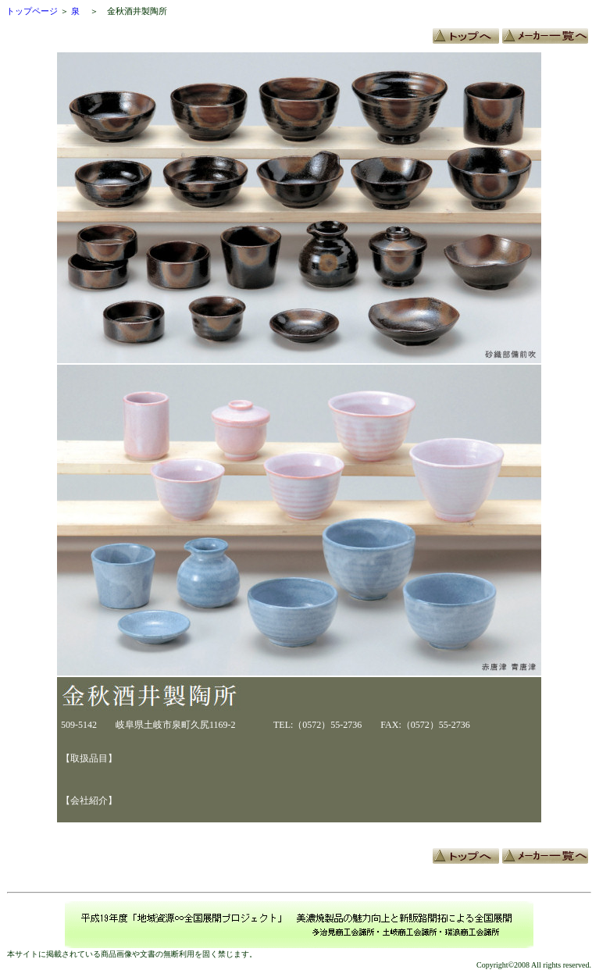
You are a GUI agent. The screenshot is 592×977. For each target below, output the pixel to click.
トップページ (32, 11)
